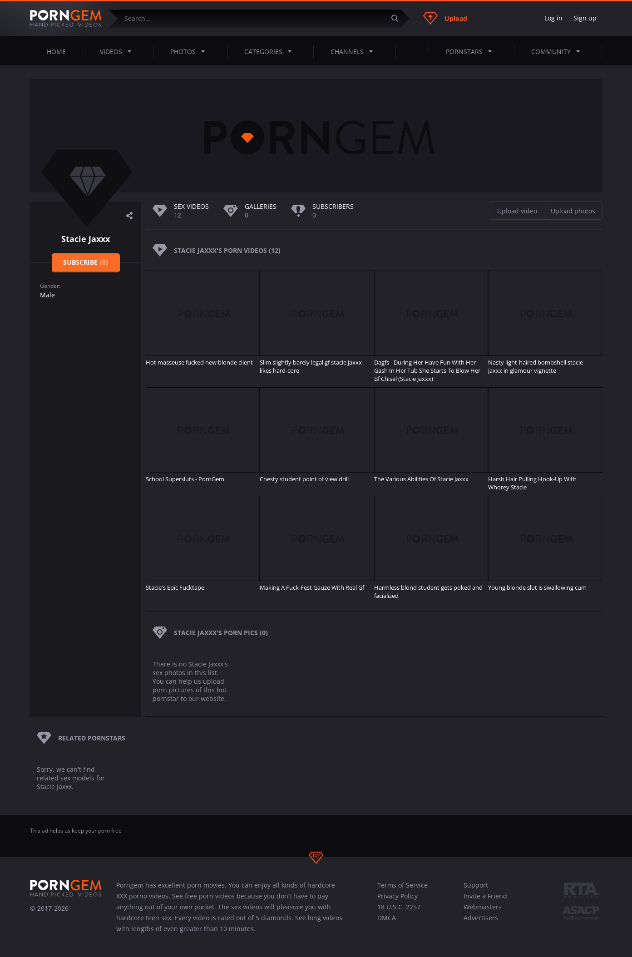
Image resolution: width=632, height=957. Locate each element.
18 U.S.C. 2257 (398, 907)
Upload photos (573, 211)
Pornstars (471, 51)
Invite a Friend (485, 896)
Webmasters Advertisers (483, 912)
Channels (354, 51)
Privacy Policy (397, 896)
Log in (553, 18)
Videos (118, 51)
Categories (270, 51)
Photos (190, 51)
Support (476, 885)
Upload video (517, 211)
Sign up (585, 18)
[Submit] (398, 18)
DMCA (386, 917)
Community (558, 51)
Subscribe (85, 262)
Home (56, 51)
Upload (445, 18)
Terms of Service (402, 885)
